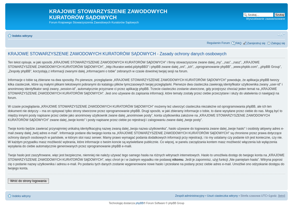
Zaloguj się (278, 43)
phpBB (139, 203)
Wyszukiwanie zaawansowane (265, 18)
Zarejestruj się (256, 43)
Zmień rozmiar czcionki (281, 34)
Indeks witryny (22, 35)
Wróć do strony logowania (28, 181)
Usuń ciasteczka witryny (222, 195)
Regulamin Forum (218, 42)
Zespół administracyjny (189, 195)
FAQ (238, 43)
